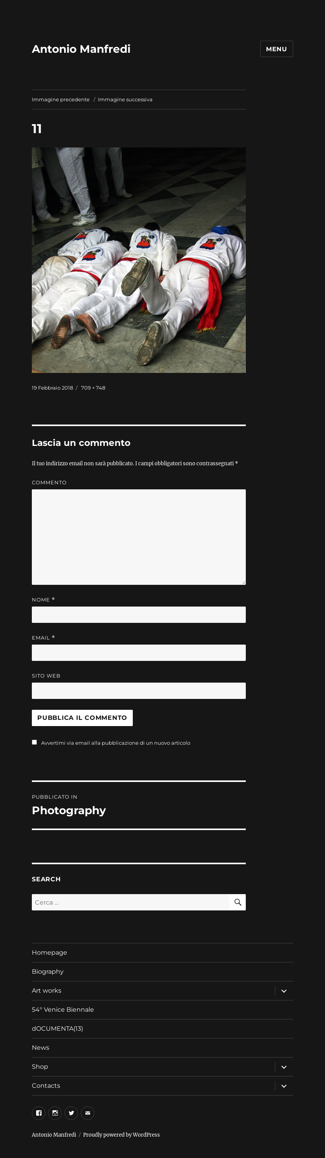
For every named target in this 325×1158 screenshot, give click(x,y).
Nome (43, 599)
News (40, 1047)
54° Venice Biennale (63, 1009)
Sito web (46, 676)
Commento (49, 482)
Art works (46, 990)
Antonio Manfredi (81, 48)
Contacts (46, 1085)
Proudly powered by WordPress (121, 1135)
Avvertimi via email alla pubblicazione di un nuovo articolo (115, 743)
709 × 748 (93, 388)
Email (43, 637)
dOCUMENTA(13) (58, 1028)
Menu (276, 49)
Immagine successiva (125, 99)
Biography (48, 971)
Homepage (49, 952)
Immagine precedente (61, 99)
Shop (40, 1066)
